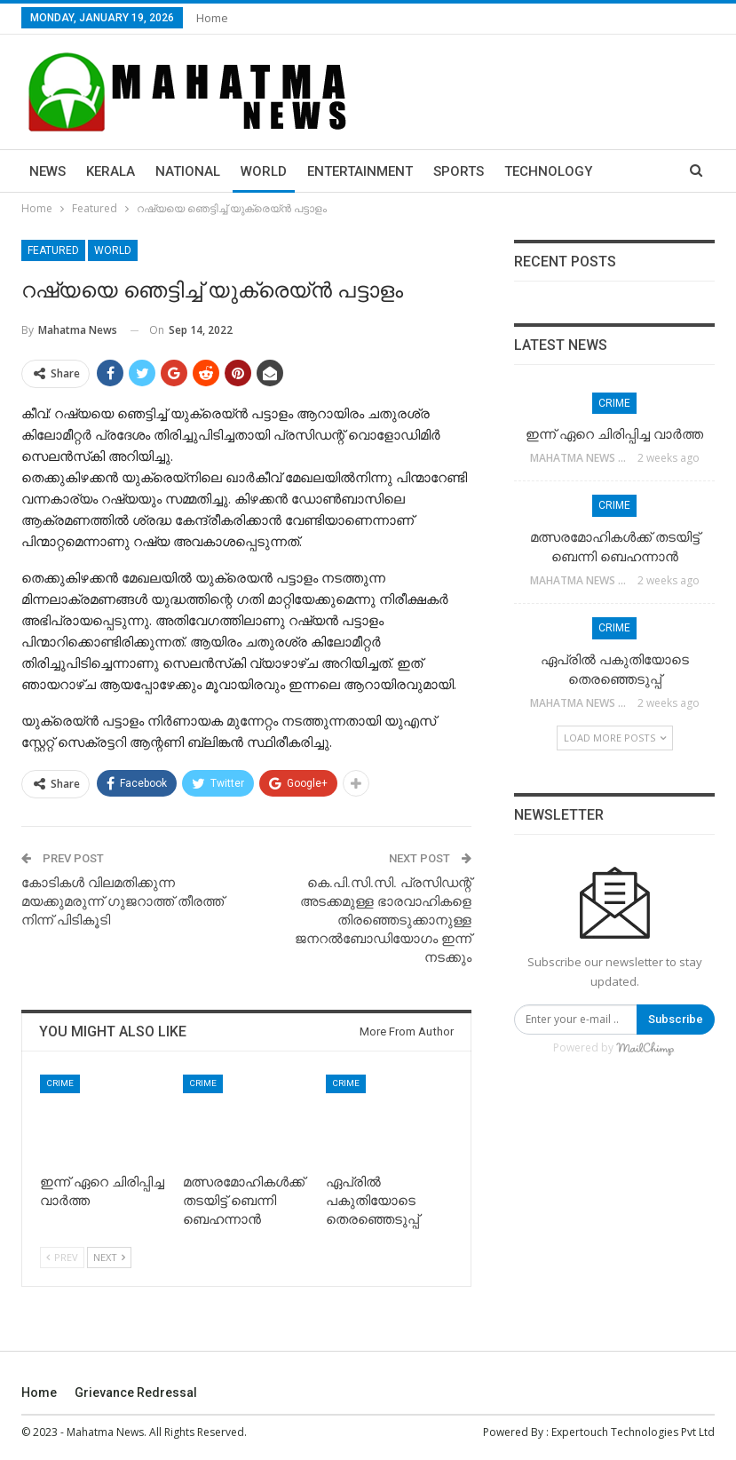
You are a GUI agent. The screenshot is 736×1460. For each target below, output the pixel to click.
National (187, 171)
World (264, 171)
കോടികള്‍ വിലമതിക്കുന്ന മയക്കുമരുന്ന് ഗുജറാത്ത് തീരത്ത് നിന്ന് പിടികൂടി (122, 901)
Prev (62, 1257)
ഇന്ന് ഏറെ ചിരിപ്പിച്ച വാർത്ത (614, 434)
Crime (60, 1083)
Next (109, 1257)
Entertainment (360, 171)
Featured (53, 250)
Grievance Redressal (136, 1392)
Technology (548, 171)
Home (212, 18)
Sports (458, 171)
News (47, 171)
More (631, 171)
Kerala (110, 171)
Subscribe (675, 1019)
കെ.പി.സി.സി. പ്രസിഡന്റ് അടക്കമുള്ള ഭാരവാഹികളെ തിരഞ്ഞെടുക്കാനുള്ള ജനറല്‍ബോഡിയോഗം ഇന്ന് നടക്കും (383, 920)
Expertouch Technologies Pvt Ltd (633, 1432)
